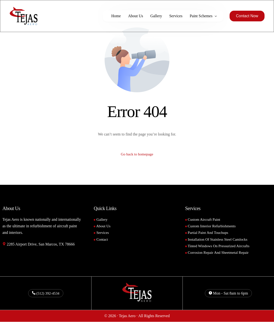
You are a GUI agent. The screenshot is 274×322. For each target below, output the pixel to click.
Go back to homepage (137, 154)
